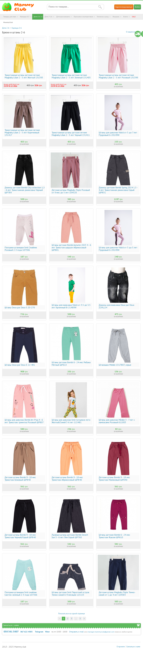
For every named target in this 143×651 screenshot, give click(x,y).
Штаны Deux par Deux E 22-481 (20, 365)
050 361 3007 (11, 631)
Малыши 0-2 (24, 17)
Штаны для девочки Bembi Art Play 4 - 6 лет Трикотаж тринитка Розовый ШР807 (24, 421)
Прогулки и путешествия (83, 17)
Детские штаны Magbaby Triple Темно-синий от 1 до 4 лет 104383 (117, 593)
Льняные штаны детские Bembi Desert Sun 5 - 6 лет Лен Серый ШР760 (70, 536)
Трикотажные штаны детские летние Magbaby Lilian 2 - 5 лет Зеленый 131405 (71, 76)
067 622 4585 (26, 631)
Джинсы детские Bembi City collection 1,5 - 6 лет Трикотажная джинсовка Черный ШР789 (25, 190)
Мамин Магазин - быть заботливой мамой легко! (19, 7)
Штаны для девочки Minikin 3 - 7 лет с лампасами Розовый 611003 (117, 421)
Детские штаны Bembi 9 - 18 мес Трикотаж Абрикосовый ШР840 (67, 478)
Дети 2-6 (36, 17)
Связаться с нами (133, 646)
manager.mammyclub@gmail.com (100, 632)
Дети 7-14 (48, 17)
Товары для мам (9, 17)
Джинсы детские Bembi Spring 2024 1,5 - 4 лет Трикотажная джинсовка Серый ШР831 (118, 190)
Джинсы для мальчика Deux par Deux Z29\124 (116, 306)
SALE (134, 17)
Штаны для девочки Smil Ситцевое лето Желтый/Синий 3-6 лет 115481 (71, 421)
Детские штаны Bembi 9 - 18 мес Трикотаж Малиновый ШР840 (114, 478)
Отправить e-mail (76, 631)
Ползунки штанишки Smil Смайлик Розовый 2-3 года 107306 (21, 248)
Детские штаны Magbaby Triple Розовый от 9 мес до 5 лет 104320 (71, 191)
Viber (47, 631)
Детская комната (63, 17)
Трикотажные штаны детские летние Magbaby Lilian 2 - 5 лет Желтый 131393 (24, 76)
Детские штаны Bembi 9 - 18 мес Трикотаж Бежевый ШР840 (20, 478)
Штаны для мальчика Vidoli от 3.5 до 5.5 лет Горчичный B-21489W (71, 306)
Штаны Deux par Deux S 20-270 (20, 307)
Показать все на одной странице (71, 613)
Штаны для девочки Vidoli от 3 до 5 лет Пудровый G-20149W (118, 248)
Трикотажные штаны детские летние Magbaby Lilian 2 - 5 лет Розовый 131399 (118, 76)
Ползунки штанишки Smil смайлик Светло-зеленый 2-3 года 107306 (21, 593)
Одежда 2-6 (17, 28)
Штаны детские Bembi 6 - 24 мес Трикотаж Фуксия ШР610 (114, 536)
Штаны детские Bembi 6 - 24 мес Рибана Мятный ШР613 (71, 363)
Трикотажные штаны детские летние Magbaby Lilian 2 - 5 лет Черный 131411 (71, 133)
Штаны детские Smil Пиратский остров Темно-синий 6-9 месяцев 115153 (70, 593)
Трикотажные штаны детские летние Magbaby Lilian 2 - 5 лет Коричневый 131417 (22, 132)
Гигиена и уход (103, 17)
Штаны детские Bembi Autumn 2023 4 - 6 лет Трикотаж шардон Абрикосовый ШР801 (71, 247)
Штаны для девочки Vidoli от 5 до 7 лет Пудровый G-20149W (118, 133)
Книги (125, 17)
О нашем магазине (133, 32)
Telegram (39, 631)
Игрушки (116, 17)
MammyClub (8, 22)
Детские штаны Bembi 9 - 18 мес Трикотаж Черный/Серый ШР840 (20, 536)
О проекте (121, 646)
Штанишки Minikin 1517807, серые (115, 365)
